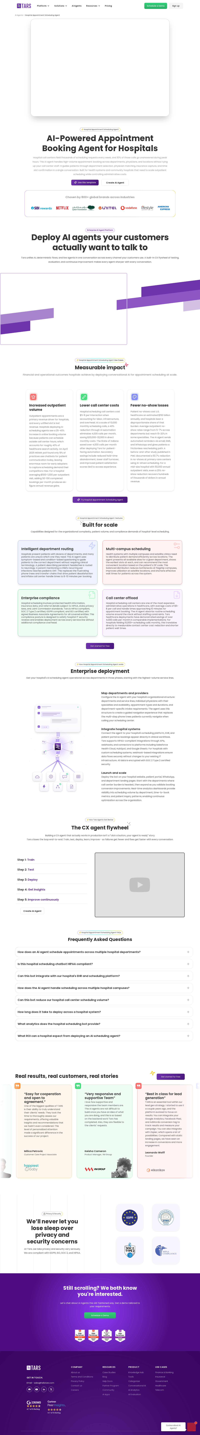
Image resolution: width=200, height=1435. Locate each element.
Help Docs (107, 1381)
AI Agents (77, 5)
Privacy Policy (77, 1381)
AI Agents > (20, 15)
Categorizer (134, 1381)
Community (108, 1390)
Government (161, 1381)
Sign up (176, 5)
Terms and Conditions (82, 1376)
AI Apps (106, 1394)
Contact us (76, 1385)
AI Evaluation (134, 1394)
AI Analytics (133, 1390)
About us (75, 1372)
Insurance (160, 1376)
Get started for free (100, 646)
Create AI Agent (115, 182)
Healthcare (160, 1385)
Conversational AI (137, 1385)
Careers (75, 1390)
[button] (43, 5)
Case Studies (109, 1372)
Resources (91, 5)
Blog (104, 1376)
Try (82, 499)
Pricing (108, 5)
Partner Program (110, 1385)
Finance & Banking (164, 1372)
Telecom (159, 1390)
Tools (131, 1376)
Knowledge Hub (136, 1372)
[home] (24, 5)
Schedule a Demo (156, 5)
